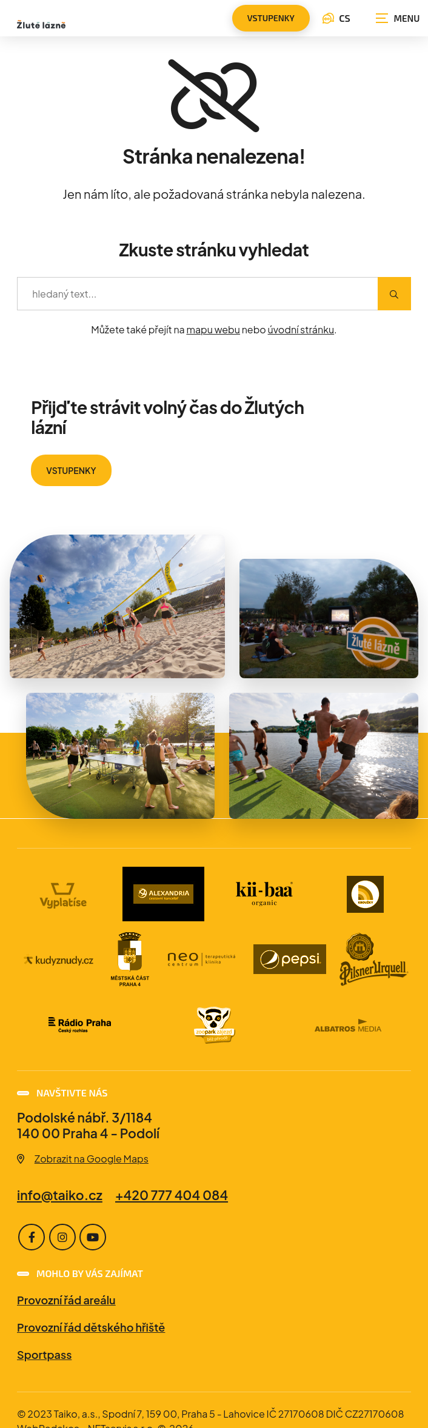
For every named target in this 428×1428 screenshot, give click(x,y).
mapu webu (213, 329)
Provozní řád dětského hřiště (91, 1327)
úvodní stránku (301, 329)
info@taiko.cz (59, 1194)
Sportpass (44, 1354)
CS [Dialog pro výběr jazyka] (336, 18)
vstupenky (271, 18)
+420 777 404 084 (171, 1194)
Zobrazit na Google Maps (83, 1158)
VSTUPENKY (71, 470)
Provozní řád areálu (66, 1300)
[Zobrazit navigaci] (397, 18)
